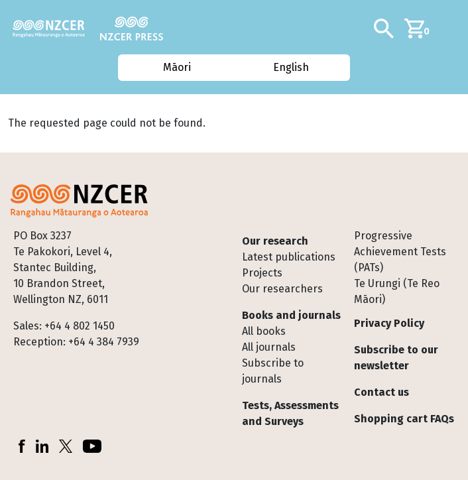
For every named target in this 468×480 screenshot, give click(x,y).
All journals (269, 347)
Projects (262, 273)
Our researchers (282, 288)
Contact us (381, 392)
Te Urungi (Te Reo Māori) (396, 291)
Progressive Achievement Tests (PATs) (400, 251)
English (292, 67)
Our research (275, 241)
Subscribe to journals (273, 371)
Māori (176, 67)
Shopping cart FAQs (404, 418)
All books (264, 331)
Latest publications (288, 257)
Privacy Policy (389, 323)
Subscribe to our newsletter (396, 357)
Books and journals (291, 315)
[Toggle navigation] (453, 28)
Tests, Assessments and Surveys (290, 413)
